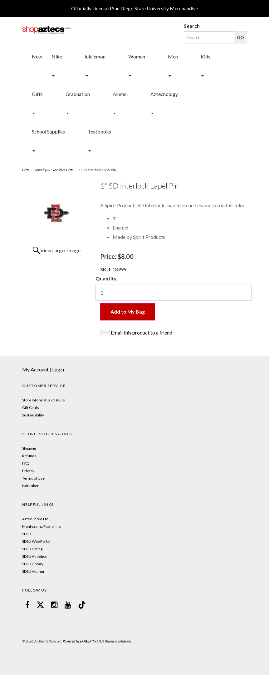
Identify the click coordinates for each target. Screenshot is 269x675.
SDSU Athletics (34, 556)
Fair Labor (30, 485)
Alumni (120, 94)
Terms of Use (33, 478)
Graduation (78, 94)
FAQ (26, 463)
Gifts (37, 94)
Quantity (106, 278)
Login (58, 369)
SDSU (26, 533)
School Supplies (48, 131)
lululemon (95, 56)
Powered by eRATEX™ (78, 641)
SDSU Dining (32, 549)
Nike (56, 56)
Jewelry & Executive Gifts (54, 170)
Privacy (28, 470)
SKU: (106, 269)
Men (173, 56)
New (37, 56)
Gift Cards (30, 407)
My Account (35, 369)
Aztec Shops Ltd (35, 518)
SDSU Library (32, 564)
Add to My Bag (127, 312)
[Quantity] (173, 292)
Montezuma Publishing (41, 526)
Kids (205, 56)
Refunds (29, 455)
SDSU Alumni (33, 571)
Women (136, 56)
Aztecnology (164, 94)
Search (192, 26)
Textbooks (99, 131)
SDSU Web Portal (36, 541)
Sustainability (33, 415)
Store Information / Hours (43, 400)
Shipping (29, 448)
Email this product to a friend (141, 332)
